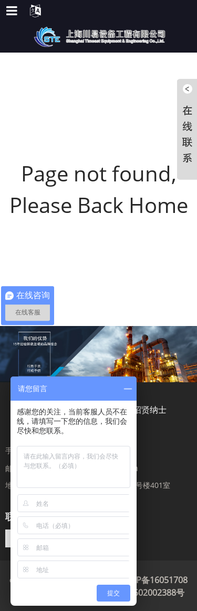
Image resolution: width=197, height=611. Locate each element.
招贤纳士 (150, 409)
